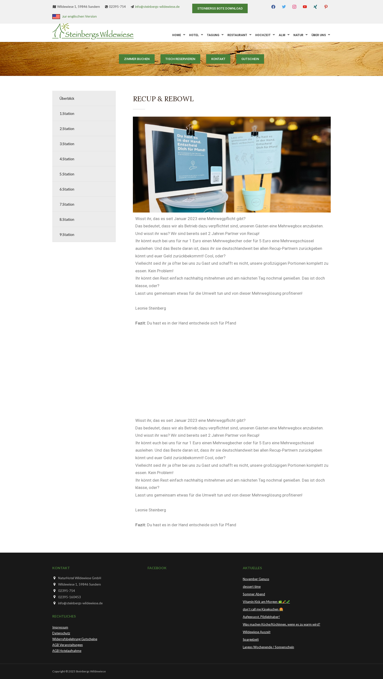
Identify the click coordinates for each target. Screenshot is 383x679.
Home (176, 35)
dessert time (252, 586)
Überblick (68, 98)
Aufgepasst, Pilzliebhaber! (261, 617)
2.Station (67, 128)
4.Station (67, 158)
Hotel (194, 35)
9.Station (67, 234)
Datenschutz (61, 633)
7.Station (67, 204)
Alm (282, 35)
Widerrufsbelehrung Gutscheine (74, 639)
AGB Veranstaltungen (67, 645)
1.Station (67, 113)
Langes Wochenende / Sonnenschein (268, 647)
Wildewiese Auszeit (256, 632)
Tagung (213, 35)
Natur (298, 35)
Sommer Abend (254, 594)
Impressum (60, 627)
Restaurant (237, 35)
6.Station (67, 189)
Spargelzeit (251, 639)
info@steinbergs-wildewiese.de (157, 7)
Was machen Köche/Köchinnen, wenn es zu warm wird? (281, 624)
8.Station (67, 219)
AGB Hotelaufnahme (66, 651)
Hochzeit (263, 35)
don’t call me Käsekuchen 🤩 (263, 609)
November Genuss (256, 579)
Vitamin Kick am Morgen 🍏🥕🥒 (266, 602)
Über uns (318, 35)
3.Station (67, 143)
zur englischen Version (79, 16)
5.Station (67, 174)
